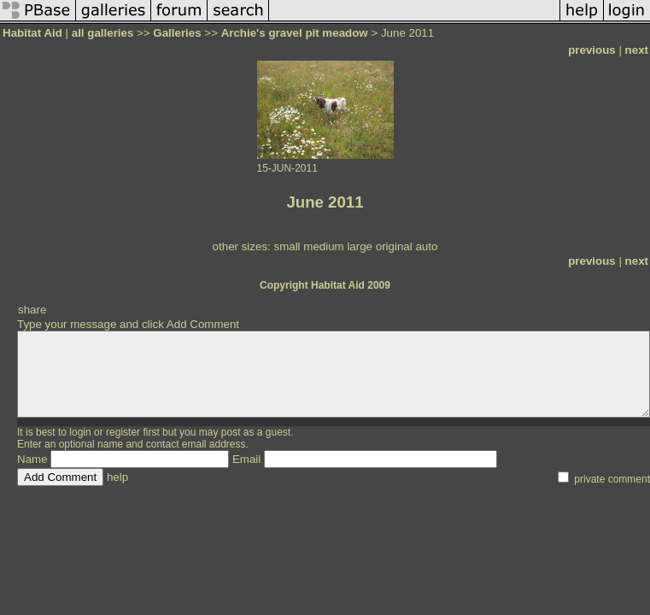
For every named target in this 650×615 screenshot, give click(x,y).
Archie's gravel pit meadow (294, 32)
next (636, 50)
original (394, 246)
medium (323, 246)
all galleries (103, 32)
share (32, 309)
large (359, 246)
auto (426, 246)
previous (592, 50)
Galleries (177, 32)
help (117, 477)
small (286, 246)
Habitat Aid (32, 32)
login (80, 432)
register (123, 432)
